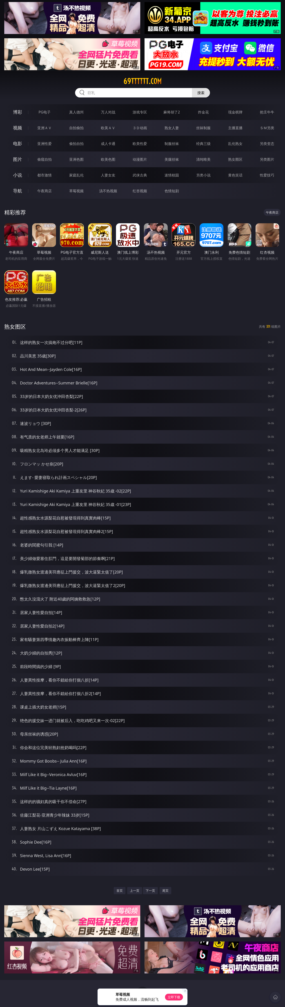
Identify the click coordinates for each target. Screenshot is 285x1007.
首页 (119, 890)
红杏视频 (140, 190)
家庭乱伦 (76, 175)
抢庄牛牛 (267, 112)
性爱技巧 (267, 175)
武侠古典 (140, 175)
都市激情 (44, 175)
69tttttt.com (142, 81)
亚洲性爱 (44, 143)
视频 (17, 128)
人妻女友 (108, 175)
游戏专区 (140, 112)
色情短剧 (172, 190)
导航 (17, 191)
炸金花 (203, 112)
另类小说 (203, 175)
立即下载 (174, 997)
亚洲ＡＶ (44, 127)
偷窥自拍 (44, 159)
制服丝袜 (172, 143)
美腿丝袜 (172, 159)
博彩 (17, 112)
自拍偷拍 (76, 127)
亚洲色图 (76, 159)
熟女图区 (235, 159)
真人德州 (76, 112)
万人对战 (108, 112)
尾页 (165, 890)
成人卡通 (108, 143)
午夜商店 (44, 190)
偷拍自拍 (76, 143)
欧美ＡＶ (108, 127)
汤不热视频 (108, 190)
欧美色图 (108, 159)
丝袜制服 (203, 127)
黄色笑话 (235, 175)
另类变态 (267, 143)
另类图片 (267, 159)
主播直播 (235, 127)
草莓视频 (76, 190)
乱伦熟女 (235, 143)
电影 (17, 143)
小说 (17, 175)
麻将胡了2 (171, 112)
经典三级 (203, 143)
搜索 (201, 92)
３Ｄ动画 (140, 127)
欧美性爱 (140, 143)
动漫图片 (140, 159)
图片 (17, 159)
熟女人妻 (172, 127)
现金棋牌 (235, 112)
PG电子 (44, 112)
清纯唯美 (203, 159)
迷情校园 (172, 175)
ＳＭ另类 (267, 127)
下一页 (150, 890)
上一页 (134, 890)
